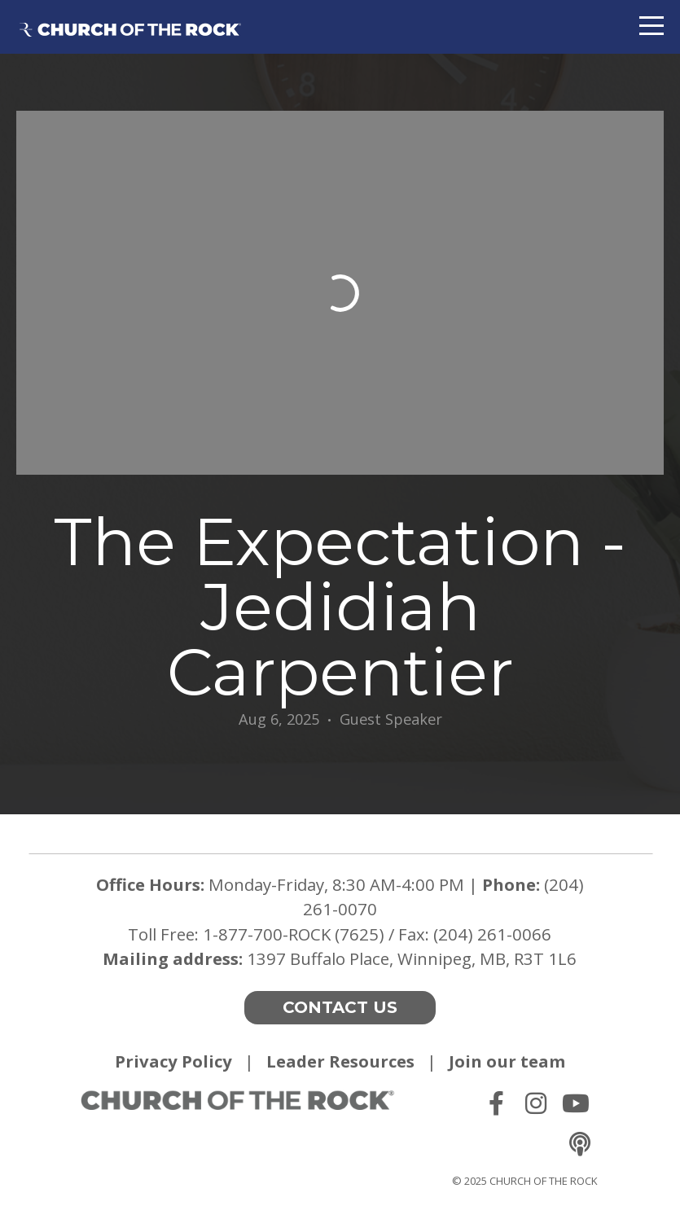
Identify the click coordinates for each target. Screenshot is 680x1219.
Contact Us (340, 1007)
